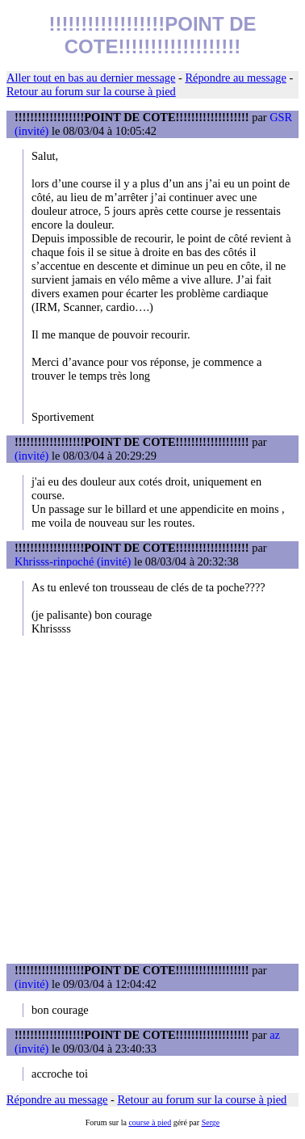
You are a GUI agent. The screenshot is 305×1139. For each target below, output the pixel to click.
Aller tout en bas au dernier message (90, 77)
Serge (211, 1122)
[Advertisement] (152, 799)
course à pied (149, 1122)
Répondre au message (235, 77)
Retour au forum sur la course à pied (91, 91)
